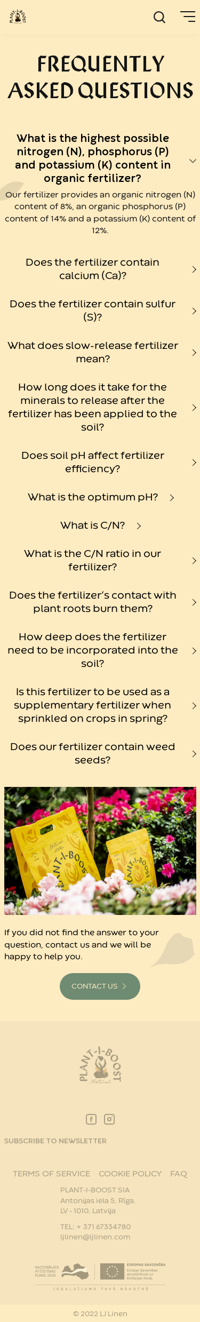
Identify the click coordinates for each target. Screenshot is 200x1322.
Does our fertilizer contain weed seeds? (92, 754)
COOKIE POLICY (130, 1174)
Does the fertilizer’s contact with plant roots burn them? (93, 602)
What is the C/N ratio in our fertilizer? (92, 560)
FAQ (178, 1174)
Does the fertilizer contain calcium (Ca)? (92, 269)
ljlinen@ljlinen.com (95, 1237)
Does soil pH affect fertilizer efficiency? (92, 462)
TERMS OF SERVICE (51, 1174)
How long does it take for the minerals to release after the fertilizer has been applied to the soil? (92, 407)
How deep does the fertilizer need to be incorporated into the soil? (92, 650)
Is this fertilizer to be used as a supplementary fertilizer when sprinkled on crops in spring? (92, 705)
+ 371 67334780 (103, 1227)
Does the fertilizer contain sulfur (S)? (92, 311)
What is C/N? (92, 525)
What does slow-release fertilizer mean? (92, 352)
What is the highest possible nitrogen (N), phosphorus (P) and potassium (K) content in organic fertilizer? (93, 159)
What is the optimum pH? (93, 497)
